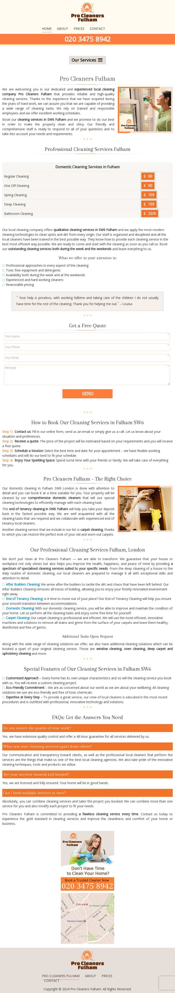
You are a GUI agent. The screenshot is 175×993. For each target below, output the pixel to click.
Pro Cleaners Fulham (61, 976)
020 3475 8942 (87, 39)
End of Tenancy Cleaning (24, 599)
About (62, 28)
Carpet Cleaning (17, 618)
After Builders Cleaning (22, 584)
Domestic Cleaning (20, 608)
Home (46, 28)
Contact (97, 28)
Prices (79, 28)
